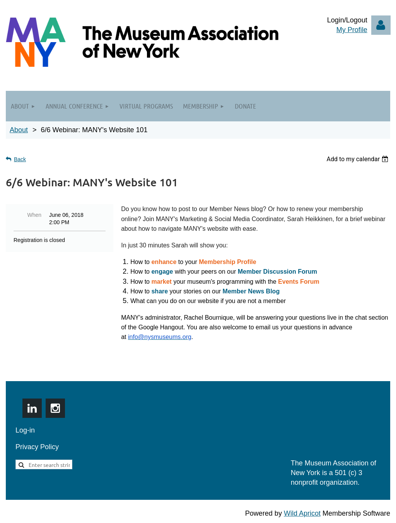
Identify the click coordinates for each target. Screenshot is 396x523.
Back (20, 159)
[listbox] (358, 159)
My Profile (351, 30)
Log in (381, 25)
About (19, 130)
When (34, 215)
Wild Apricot (302, 513)
